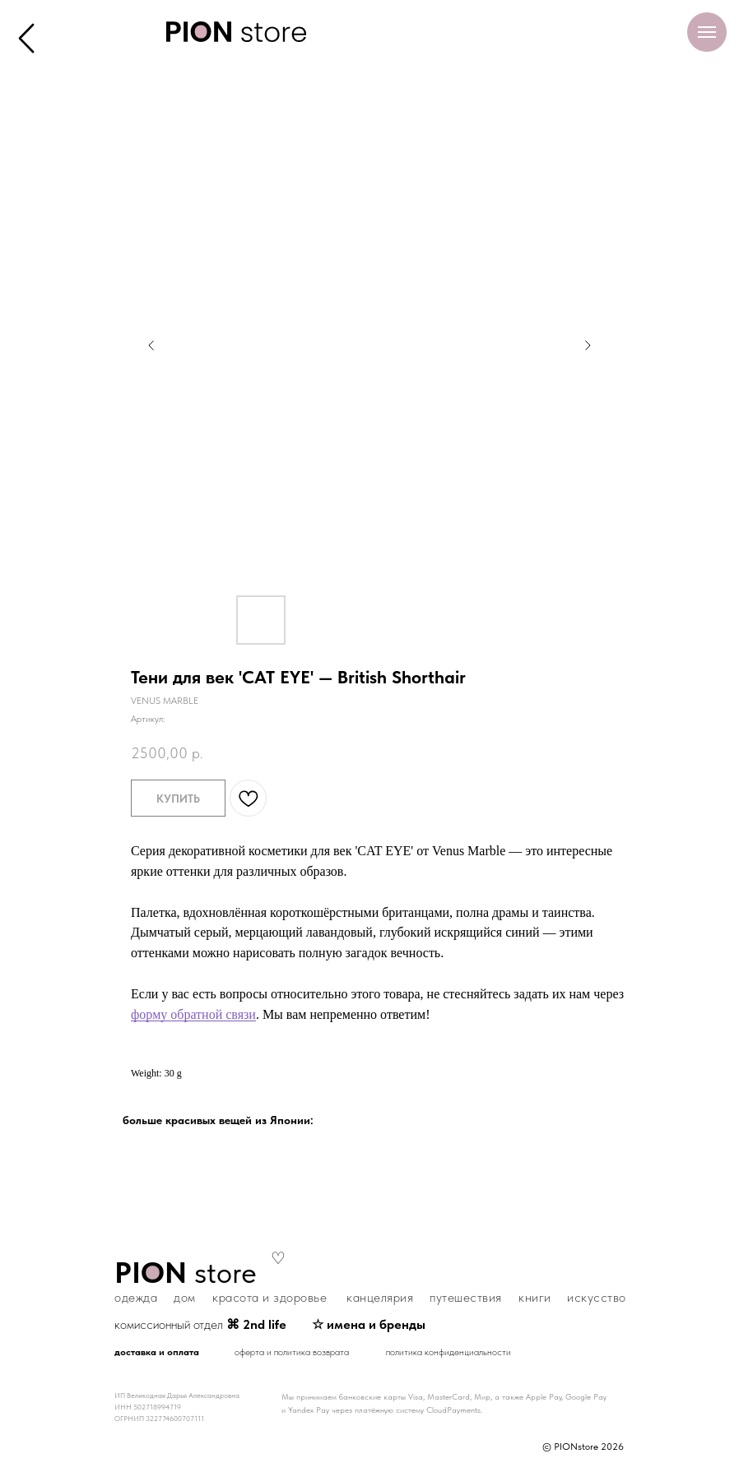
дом (185, 1297)
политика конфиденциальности (448, 1352)
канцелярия (379, 1297)
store (185, 1272)
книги (534, 1297)
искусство (596, 1297)
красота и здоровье (269, 1297)
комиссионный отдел (200, 1324)
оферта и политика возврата (292, 1352)
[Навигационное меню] (707, 32)
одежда (135, 1297)
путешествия (466, 1297)
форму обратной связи (193, 1014)
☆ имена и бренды (368, 1324)
